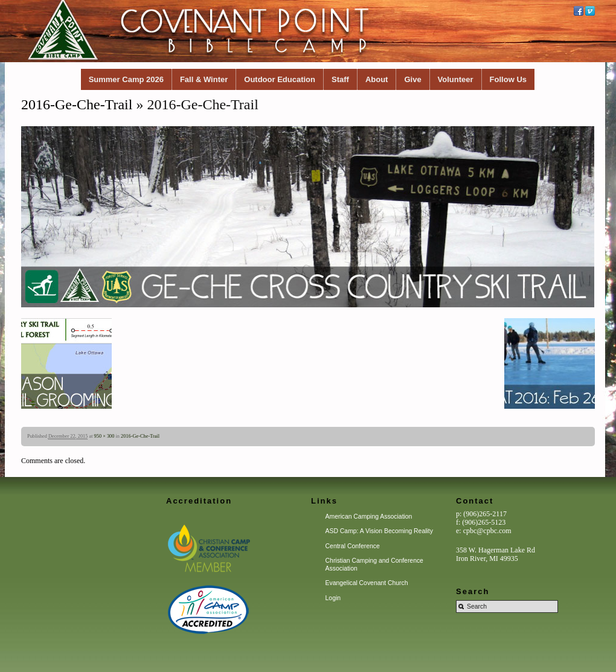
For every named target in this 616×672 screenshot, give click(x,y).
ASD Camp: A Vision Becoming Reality (379, 531)
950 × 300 (104, 436)
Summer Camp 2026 (126, 79)
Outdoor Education (279, 79)
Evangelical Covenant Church (367, 583)
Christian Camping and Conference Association (374, 564)
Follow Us (508, 79)
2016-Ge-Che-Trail (76, 104)
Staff (340, 79)
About (376, 79)
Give (412, 79)
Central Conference (353, 546)
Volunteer (455, 79)
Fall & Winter (204, 79)
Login (333, 598)
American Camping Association (369, 516)
